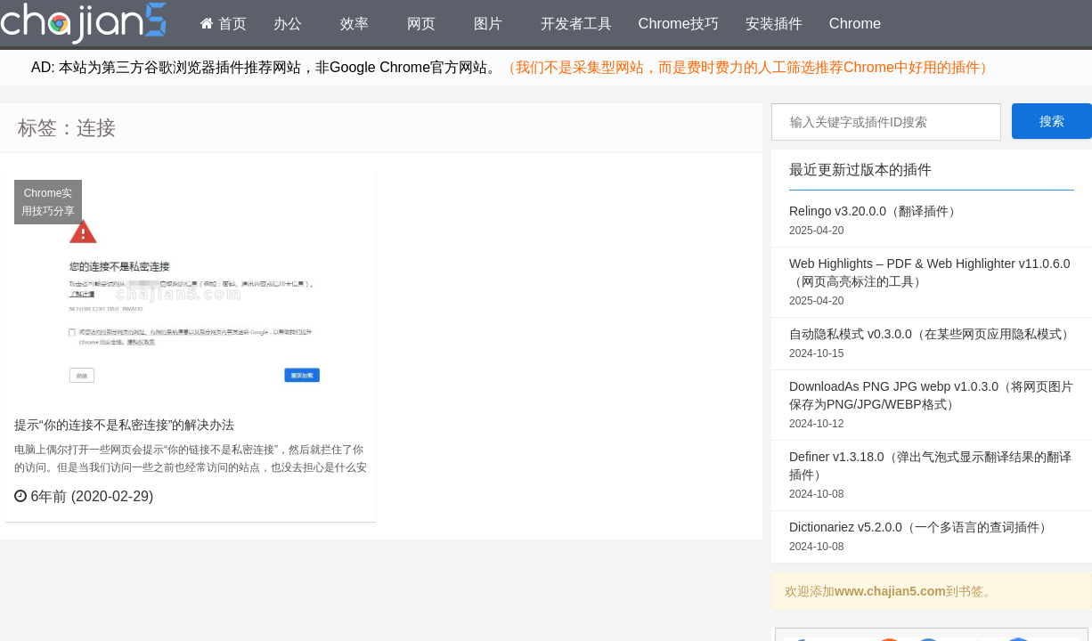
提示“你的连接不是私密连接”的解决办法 (124, 425)
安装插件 (774, 23)
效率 (354, 23)
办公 (287, 23)
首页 (223, 23)
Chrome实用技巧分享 (48, 202)
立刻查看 (330, 496)
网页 (421, 23)
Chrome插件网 (83, 26)
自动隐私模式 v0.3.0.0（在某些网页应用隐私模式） (931, 344)
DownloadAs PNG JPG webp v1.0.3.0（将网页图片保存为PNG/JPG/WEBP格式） (931, 406)
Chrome (855, 23)
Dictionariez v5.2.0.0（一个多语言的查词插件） (931, 538)
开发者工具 (576, 23)
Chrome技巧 (679, 23)
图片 (488, 23)
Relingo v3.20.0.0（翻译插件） (931, 221)
